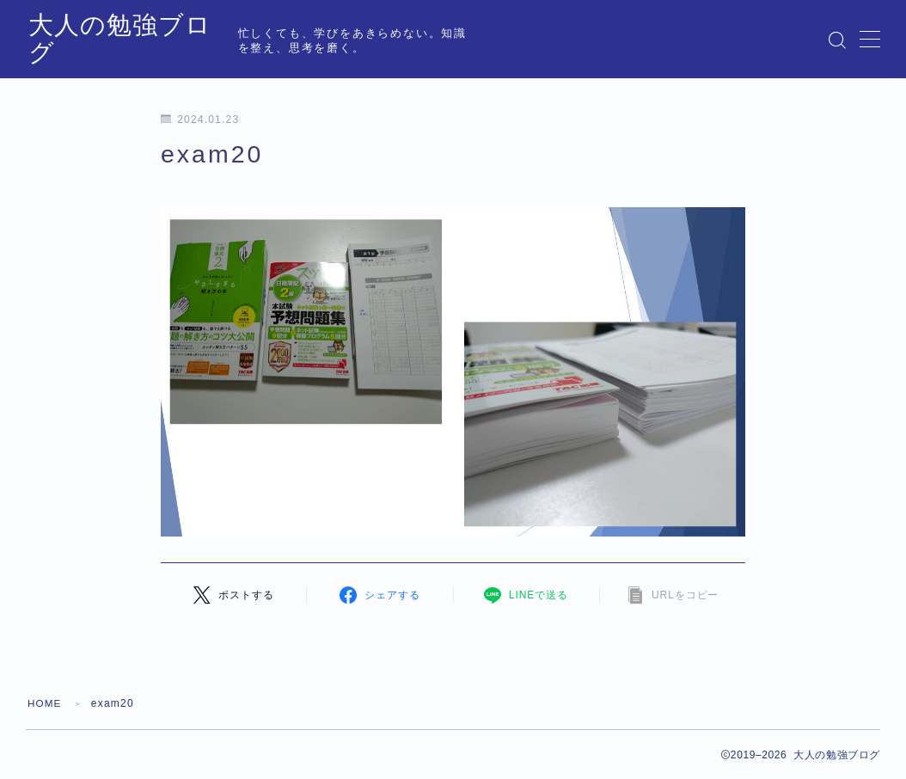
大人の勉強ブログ (136, 40)
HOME (45, 703)
